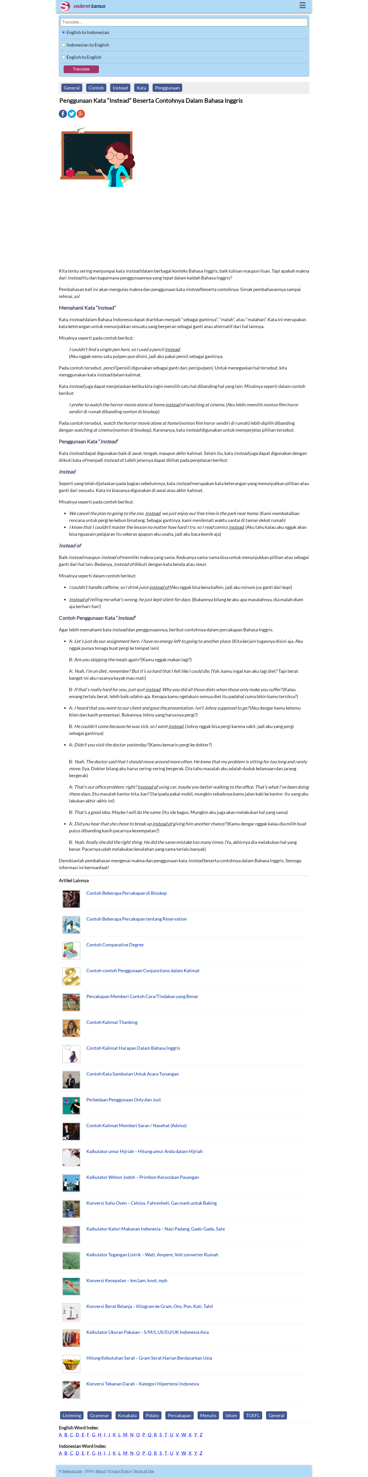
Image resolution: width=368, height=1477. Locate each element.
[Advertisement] (184, 227)
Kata (141, 88)
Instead (120, 88)
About (101, 1471)
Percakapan (179, 1415)
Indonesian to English (87, 45)
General (72, 88)
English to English (83, 57)
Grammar (99, 1415)
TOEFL (253, 1415)
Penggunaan (167, 88)
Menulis (208, 1415)
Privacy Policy (119, 1471)
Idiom (231, 1415)
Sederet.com (72, 1471)
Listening (72, 1415)
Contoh (96, 88)
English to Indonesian (87, 32)
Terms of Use (143, 1471)
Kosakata (127, 1415)
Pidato (152, 1415)
